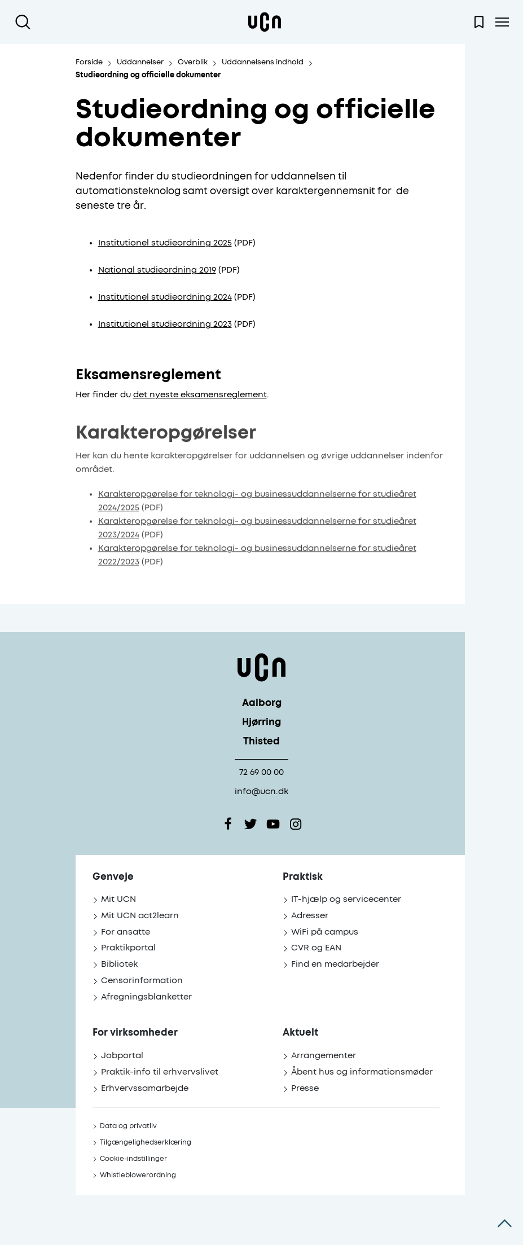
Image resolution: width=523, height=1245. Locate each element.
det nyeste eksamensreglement (200, 395)
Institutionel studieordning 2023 (165, 324)
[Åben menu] (502, 22)
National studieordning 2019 (157, 270)
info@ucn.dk (261, 791)
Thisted (261, 742)
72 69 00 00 (261, 772)
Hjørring (261, 722)
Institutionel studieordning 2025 (165, 243)
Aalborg (262, 703)
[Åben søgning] (25, 22)
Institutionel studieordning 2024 (165, 297)
